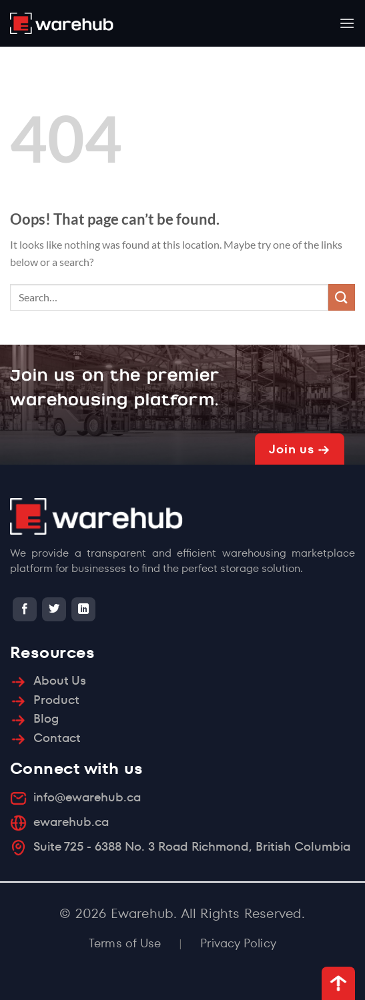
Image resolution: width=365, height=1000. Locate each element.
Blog (46, 718)
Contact (57, 737)
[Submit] (341, 297)
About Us (59, 680)
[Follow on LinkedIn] (83, 609)
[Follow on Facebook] (25, 609)
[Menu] (347, 23)
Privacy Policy (238, 943)
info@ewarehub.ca (87, 797)
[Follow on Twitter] (54, 609)
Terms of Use (125, 943)
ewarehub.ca (71, 821)
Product (56, 699)
